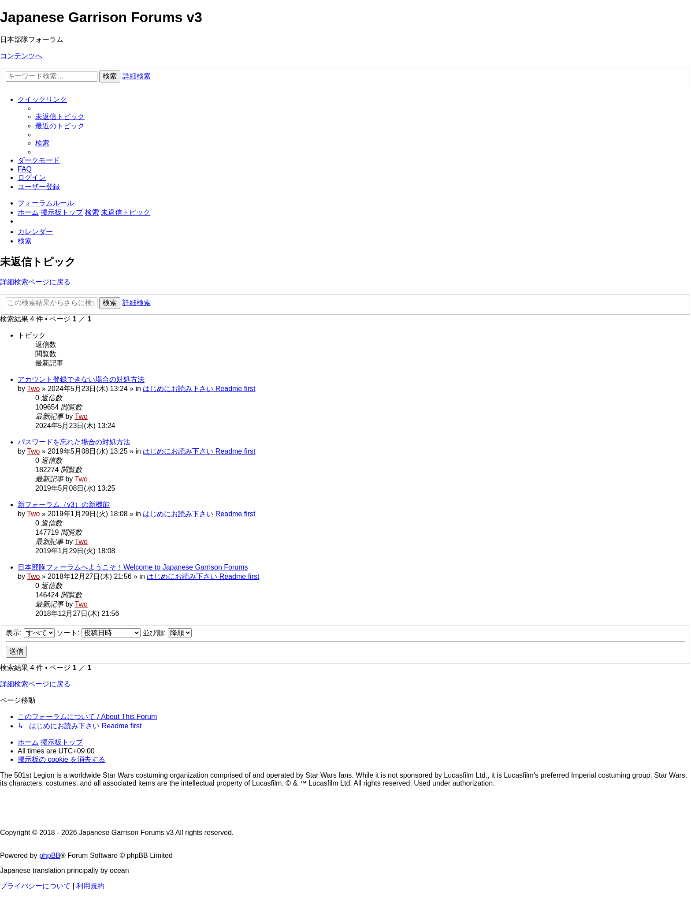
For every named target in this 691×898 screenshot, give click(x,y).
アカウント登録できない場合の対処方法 (81, 379)
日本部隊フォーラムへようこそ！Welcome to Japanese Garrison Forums (133, 567)
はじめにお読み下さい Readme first (199, 388)
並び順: (167, 633)
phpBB (49, 855)
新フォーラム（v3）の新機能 (64, 504)
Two (33, 388)
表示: (30, 633)
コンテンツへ (21, 56)
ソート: (98, 633)
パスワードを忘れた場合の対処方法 (74, 442)
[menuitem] (60, 116)
